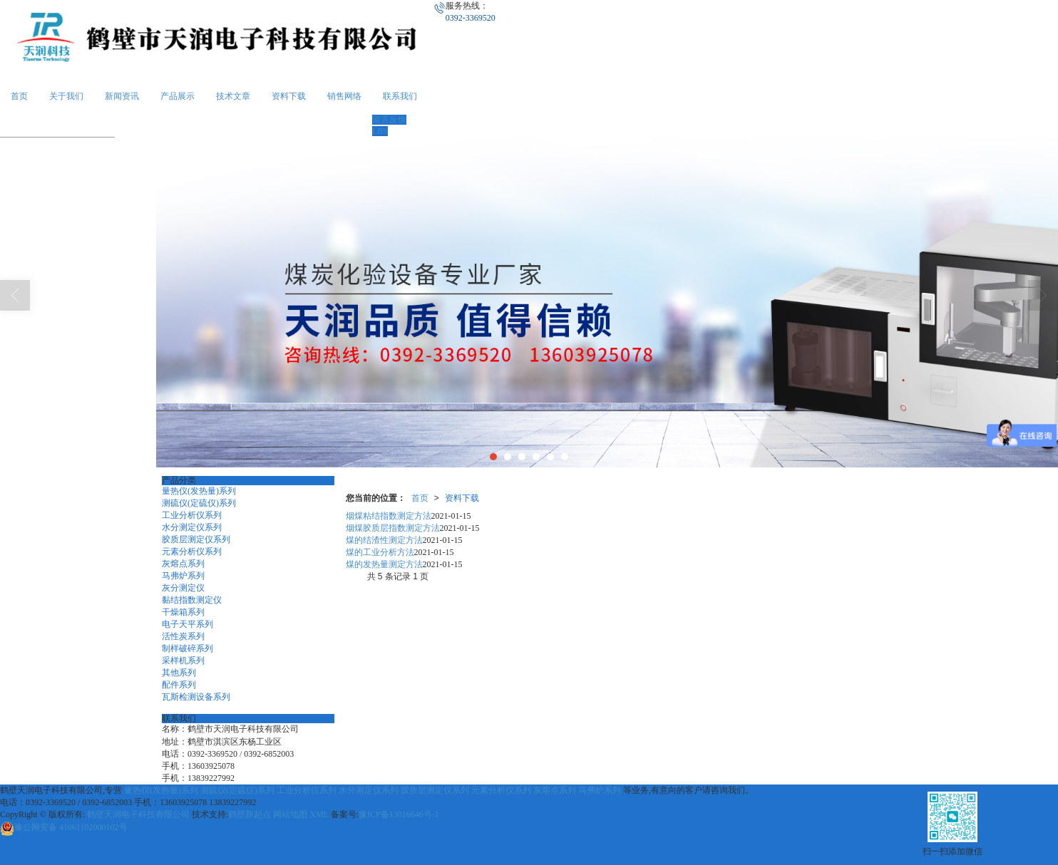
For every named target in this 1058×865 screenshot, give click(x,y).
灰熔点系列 (183, 564)
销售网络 (344, 96)
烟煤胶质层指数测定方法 (393, 528)
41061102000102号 (64, 827)
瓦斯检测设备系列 (196, 697)
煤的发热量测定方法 (384, 564)
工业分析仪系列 (192, 515)
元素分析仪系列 (192, 551)
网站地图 (290, 814)
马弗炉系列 (183, 576)
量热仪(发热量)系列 (199, 491)
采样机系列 (183, 660)
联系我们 (400, 96)
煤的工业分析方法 (380, 552)
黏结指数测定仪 (192, 600)
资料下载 (289, 96)
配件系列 (179, 685)
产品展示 (177, 96)
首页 (19, 96)
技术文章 (233, 96)
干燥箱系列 (183, 612)
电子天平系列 (187, 624)
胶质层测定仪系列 (196, 539)
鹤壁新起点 (249, 814)
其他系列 (179, 673)
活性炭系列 (183, 636)
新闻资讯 (122, 96)
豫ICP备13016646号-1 (399, 814)
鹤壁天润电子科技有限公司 (138, 814)
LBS (380, 131)
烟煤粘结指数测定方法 (388, 516)
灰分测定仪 (183, 588)
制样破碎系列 (187, 648)
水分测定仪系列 (192, 527)
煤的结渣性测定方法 (384, 540)
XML (318, 814)
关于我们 (66, 96)
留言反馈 (389, 120)
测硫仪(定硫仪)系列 (199, 503)
